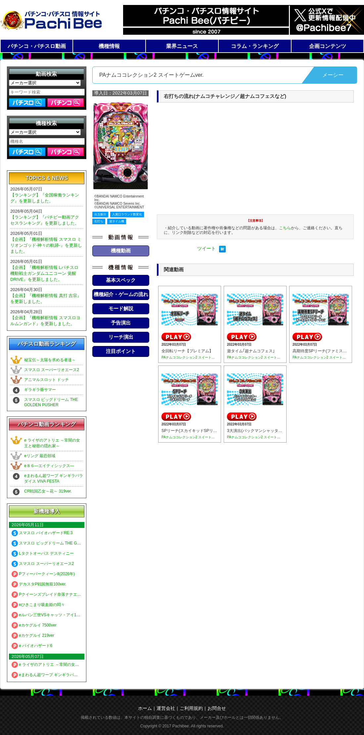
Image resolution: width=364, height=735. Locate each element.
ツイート (206, 248)
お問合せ (216, 708)
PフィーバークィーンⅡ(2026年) (43, 574)
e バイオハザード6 (32, 645)
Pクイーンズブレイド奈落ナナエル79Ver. (52, 594)
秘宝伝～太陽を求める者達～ (50, 360)
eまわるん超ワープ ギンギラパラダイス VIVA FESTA (62, 674)
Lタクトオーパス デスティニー (43, 553)
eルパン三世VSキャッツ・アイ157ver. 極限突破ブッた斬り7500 (72, 615)
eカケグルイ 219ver (33, 635)
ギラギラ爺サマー (40, 389)
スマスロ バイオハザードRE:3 (42, 533)
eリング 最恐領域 (39, 456)
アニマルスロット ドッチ (46, 379)
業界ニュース (182, 46)
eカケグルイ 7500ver (34, 625)
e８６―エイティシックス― (49, 465)
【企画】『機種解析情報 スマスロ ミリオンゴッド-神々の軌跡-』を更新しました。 (46, 245)
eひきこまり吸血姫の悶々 (38, 604)
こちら (285, 228)
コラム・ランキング (255, 46)
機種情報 (109, 46)
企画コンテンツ (327, 46)
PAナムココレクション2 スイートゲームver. (194, 357)
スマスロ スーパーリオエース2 (51, 370)
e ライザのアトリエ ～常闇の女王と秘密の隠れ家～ (61, 664)
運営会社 (166, 708)
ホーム (145, 708)
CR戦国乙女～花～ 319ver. (48, 491)
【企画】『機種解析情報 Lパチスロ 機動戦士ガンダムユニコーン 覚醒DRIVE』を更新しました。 (44, 273)
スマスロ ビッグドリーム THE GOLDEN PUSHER (60, 543)
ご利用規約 (191, 708)
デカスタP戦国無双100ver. (39, 584)
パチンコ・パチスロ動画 (37, 46)
